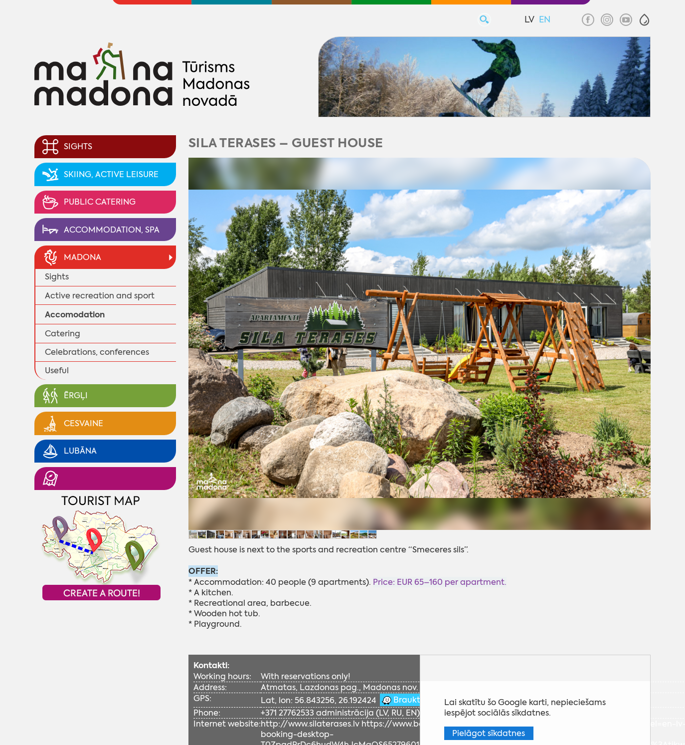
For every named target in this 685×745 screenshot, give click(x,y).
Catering (62, 333)
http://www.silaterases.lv (310, 724)
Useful (57, 370)
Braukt (405, 700)
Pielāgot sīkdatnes (488, 733)
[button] (644, 19)
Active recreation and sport (100, 295)
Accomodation (75, 314)
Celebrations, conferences (97, 352)
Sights (57, 276)
